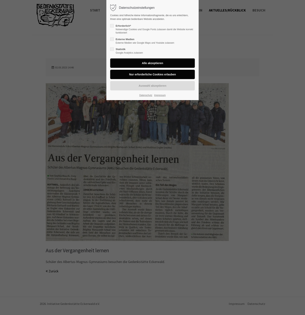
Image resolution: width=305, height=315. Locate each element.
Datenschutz (145, 95)
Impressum (160, 95)
